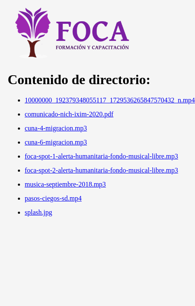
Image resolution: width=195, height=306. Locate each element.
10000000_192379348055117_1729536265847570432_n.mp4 (110, 100)
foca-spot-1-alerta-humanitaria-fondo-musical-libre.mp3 (101, 156)
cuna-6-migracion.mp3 (56, 142)
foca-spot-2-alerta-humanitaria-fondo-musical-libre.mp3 (101, 170)
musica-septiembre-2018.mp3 (65, 184)
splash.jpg (38, 212)
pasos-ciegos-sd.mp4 (53, 198)
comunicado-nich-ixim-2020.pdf (69, 114)
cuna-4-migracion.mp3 (56, 128)
